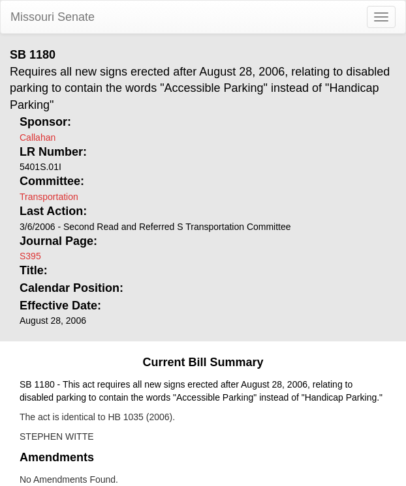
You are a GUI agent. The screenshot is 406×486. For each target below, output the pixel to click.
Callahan (37, 137)
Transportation (49, 197)
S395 (30, 256)
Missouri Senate (52, 16)
